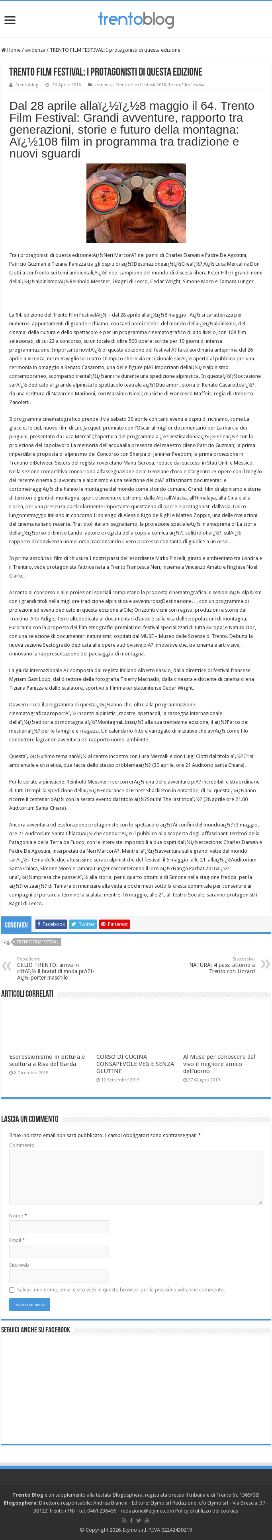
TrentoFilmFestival (186, 85)
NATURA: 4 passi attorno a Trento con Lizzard (214, 965)
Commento (22, 1145)
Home (11, 50)
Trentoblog (27, 85)
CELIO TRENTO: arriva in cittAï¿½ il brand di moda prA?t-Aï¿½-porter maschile (58, 969)
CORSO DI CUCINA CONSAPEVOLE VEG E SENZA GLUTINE (135, 1064)
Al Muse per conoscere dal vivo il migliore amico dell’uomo (219, 1064)
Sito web (19, 1265)
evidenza (35, 50)
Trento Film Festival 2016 (141, 85)
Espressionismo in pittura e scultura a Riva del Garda (47, 1060)
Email (17, 1240)
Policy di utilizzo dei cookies (206, 1511)
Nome (18, 1216)
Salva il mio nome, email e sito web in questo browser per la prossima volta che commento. (121, 1290)
